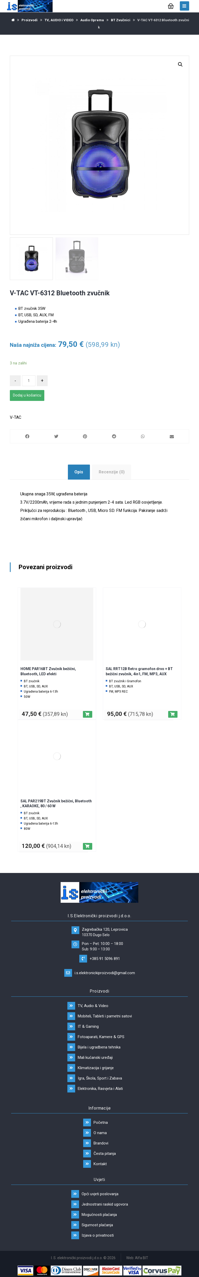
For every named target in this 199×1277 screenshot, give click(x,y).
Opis (78, 471)
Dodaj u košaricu (27, 395)
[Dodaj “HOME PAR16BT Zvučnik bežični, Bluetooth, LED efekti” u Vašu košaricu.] (87, 714)
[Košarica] (171, 5)
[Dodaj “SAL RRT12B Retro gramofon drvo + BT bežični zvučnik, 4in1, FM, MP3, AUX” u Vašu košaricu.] (172, 714)
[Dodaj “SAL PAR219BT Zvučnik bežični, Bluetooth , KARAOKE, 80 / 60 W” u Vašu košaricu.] (87, 846)
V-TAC (15, 417)
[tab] (79, 472)
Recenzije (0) (112, 471)
